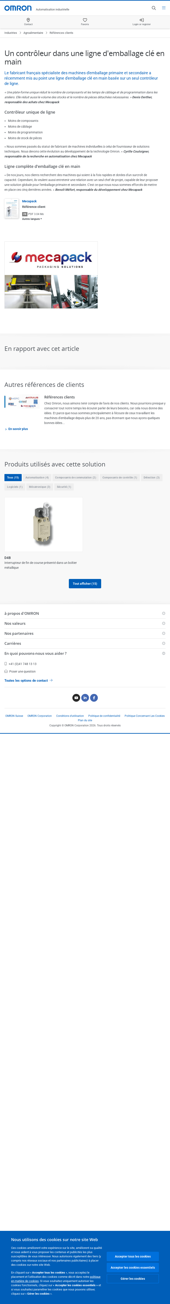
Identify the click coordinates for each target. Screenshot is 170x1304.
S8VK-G (93, 961)
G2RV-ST (94, 639)
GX (6, 803)
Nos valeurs (14, 1193)
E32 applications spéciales (107, 558)
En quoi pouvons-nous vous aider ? (35, 1223)
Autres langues (31, 219)
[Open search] (154, 8)
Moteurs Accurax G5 (19, 884)
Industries (10, 32)
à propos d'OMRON (21, 1183)
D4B (7, 558)
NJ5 (90, 884)
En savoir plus (18, 429)
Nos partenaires (18, 1203)
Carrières (12, 1213)
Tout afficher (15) (85, 1135)
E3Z (7, 639)
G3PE (8, 721)
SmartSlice (12, 1038)
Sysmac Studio (98, 1038)
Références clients (59, 397)
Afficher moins (85, 1154)
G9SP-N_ (94, 721)
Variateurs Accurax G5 (21, 1115)
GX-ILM (92, 803)
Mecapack (29, 201)
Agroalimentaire (33, 32)
